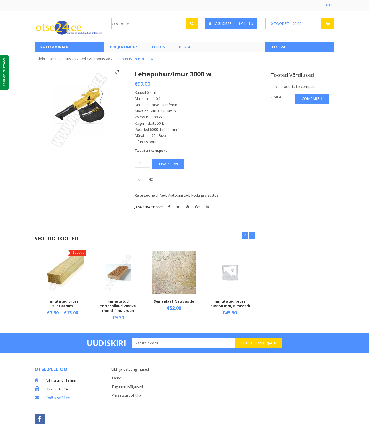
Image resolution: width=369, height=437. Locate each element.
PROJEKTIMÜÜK (124, 46)
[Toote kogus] (142, 163)
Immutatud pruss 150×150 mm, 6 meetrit (230, 303)
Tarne (116, 377)
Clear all (276, 97)
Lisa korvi (168, 163)
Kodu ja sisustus (62, 58)
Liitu (246, 23)
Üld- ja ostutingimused (130, 369)
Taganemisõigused (127, 386)
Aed (82, 58)
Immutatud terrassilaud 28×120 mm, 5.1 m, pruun (118, 306)
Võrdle (151, 179)
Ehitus (158, 46)
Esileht (40, 58)
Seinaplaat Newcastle (174, 301)
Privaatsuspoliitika (126, 395)
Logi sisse (220, 23)
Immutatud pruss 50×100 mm (62, 303)
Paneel (329, 5)
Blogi (184, 46)
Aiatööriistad (99, 58)
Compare (310, 98)
